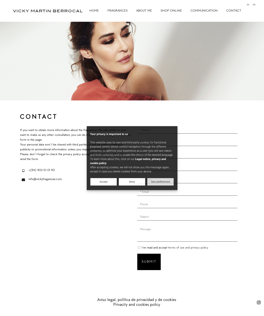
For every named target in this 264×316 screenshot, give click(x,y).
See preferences (160, 181)
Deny (132, 181)
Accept (103, 181)
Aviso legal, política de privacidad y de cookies (136, 300)
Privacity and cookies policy (136, 304)
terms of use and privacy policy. (188, 248)
